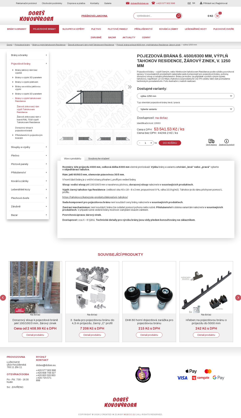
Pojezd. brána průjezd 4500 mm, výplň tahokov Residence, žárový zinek (148, 45)
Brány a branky (16, 29)
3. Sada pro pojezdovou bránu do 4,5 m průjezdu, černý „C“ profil (92, 321)
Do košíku (170, 143)
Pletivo (96, 29)
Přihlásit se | (208, 3)
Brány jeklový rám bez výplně (26, 71)
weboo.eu (130, 414)
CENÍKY (146, 37)
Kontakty (94, 3)
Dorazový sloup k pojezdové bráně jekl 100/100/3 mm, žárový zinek (35, 321)
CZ (189, 3)
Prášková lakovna (94, 16)
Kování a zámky (168, 29)
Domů (9, 45)
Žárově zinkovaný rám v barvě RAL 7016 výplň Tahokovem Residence (29, 120)
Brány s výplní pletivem (26, 82)
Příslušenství (143, 29)
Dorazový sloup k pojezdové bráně (24, 129)
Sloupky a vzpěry (73, 29)
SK (193, 3)
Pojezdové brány (44, 29)
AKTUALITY (129, 37)
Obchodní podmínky (52, 3)
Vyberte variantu (148, 109)
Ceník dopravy (211, 145)
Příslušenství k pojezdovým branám (28, 136)
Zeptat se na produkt (226, 145)
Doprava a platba (76, 3)
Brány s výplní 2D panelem (28, 94)
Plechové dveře (223, 29)
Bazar (112, 37)
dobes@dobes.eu (140, 3)
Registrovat (222, 3)
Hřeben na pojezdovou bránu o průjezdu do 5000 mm (206, 321)
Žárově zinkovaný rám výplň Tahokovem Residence (91, 45)
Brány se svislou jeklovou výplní (27, 88)
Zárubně (96, 37)
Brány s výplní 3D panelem (28, 77)
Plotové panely (118, 29)
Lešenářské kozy (196, 29)
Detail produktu (35, 335)
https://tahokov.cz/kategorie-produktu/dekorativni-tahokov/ (95, 197)
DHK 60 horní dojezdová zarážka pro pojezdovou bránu (149, 321)
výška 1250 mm (148, 96)
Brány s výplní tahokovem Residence (49, 45)
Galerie (107, 3)
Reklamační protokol (26, 3)
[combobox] (154, 16)
